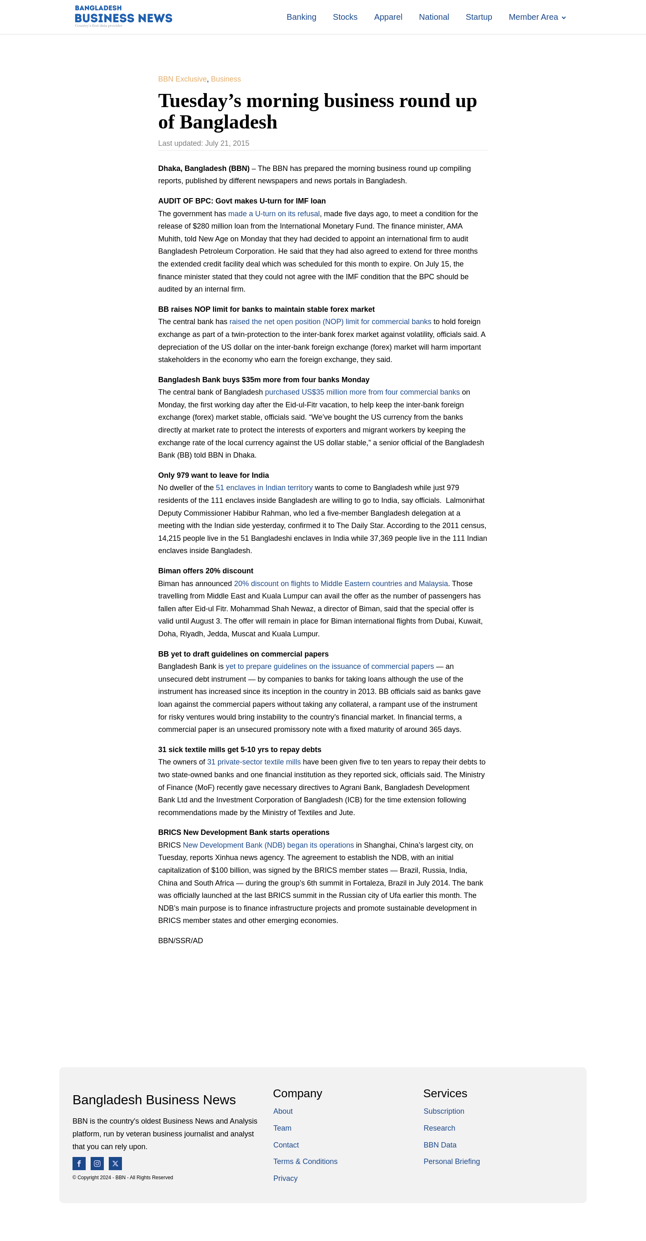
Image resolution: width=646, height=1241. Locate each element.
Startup (479, 16)
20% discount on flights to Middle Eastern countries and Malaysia (341, 584)
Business (226, 79)
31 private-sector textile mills (255, 762)
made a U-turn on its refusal (274, 214)
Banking (301, 16)
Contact (286, 1145)
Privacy (285, 1178)
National (434, 16)
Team (282, 1128)
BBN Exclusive (182, 79)
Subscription (444, 1111)
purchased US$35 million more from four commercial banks (363, 392)
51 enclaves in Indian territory (265, 488)
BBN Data (440, 1145)
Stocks (345, 16)
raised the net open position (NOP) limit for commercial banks (330, 322)
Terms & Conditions (305, 1161)
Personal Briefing (452, 1161)
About (283, 1111)
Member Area (533, 16)
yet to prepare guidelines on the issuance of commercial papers (331, 666)
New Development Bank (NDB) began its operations (269, 845)
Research (439, 1128)
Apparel (388, 16)
